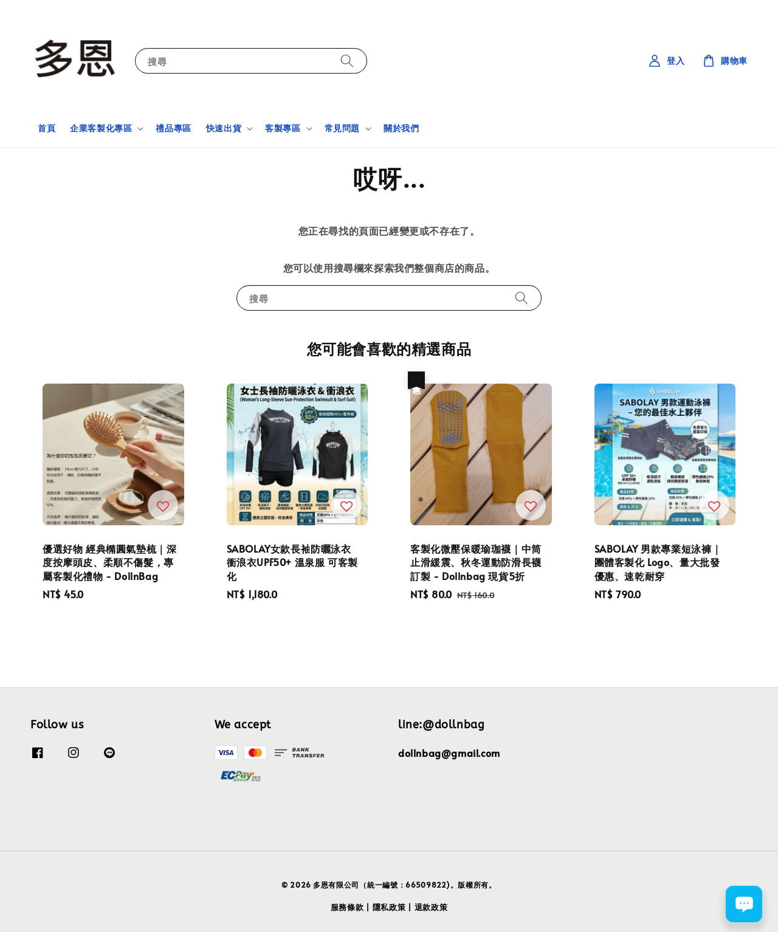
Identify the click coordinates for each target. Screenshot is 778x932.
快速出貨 (223, 128)
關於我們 (401, 128)
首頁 (46, 128)
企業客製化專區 (101, 128)
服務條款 (347, 907)
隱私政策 (389, 907)
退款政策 (431, 907)
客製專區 (282, 128)
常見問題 (342, 128)
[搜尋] (347, 60)
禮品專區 (173, 128)
